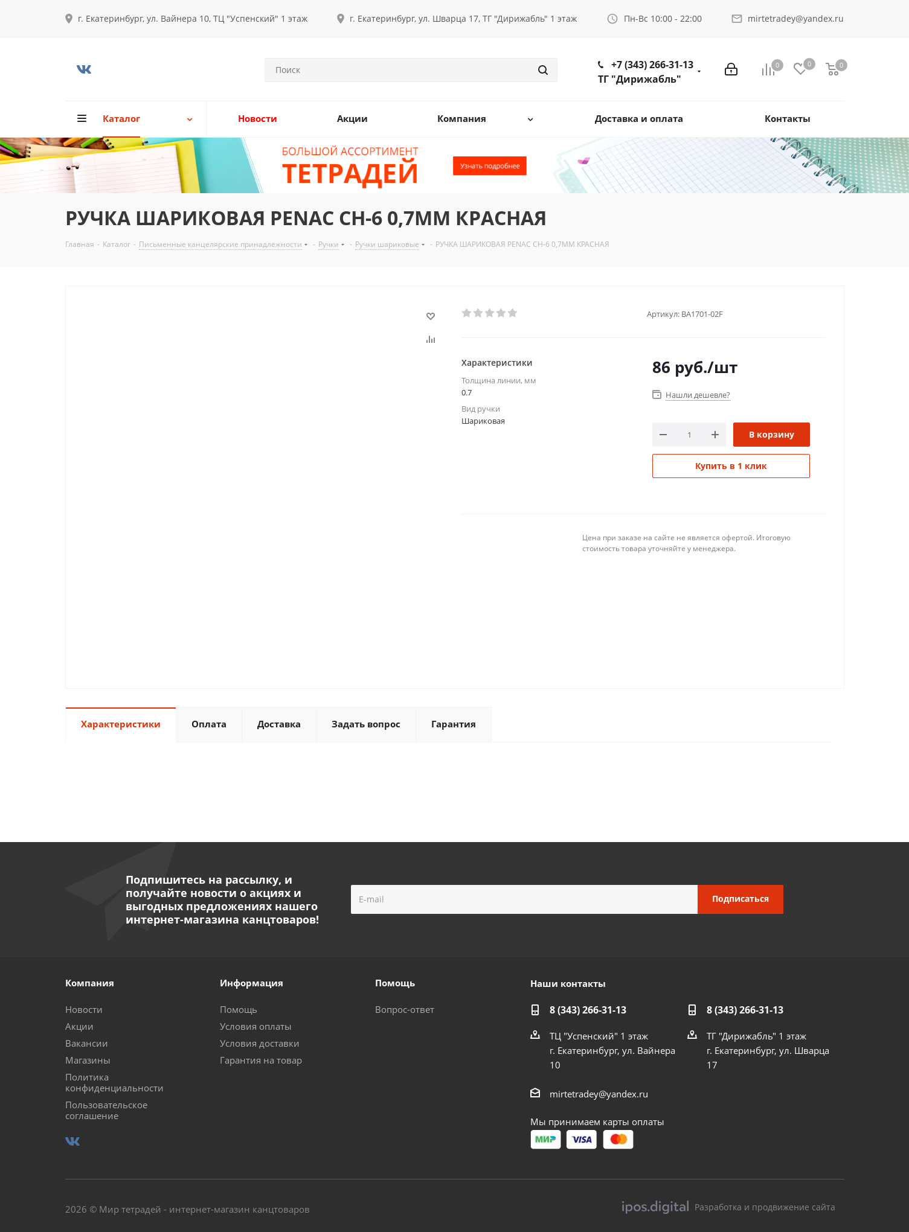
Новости (84, 1009)
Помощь (238, 1009)
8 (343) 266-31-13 (588, 1010)
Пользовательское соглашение (106, 1110)
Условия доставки (260, 1043)
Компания (89, 983)
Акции (79, 1026)
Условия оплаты (256, 1026)
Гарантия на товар (261, 1060)
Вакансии (86, 1043)
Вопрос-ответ (404, 1009)
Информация (251, 983)
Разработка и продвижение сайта (728, 1207)
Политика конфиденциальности (114, 1082)
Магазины (88, 1060)
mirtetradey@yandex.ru (796, 18)
